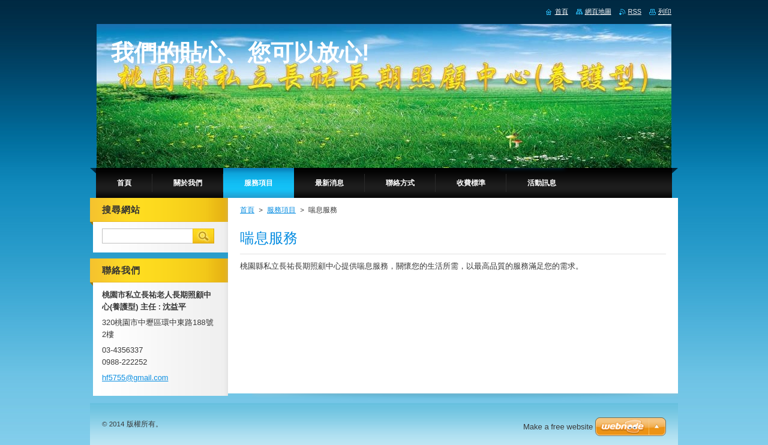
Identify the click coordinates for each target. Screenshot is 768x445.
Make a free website (558, 426)
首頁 (247, 210)
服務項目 (281, 210)
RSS (634, 11)
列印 (664, 11)
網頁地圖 (598, 11)
